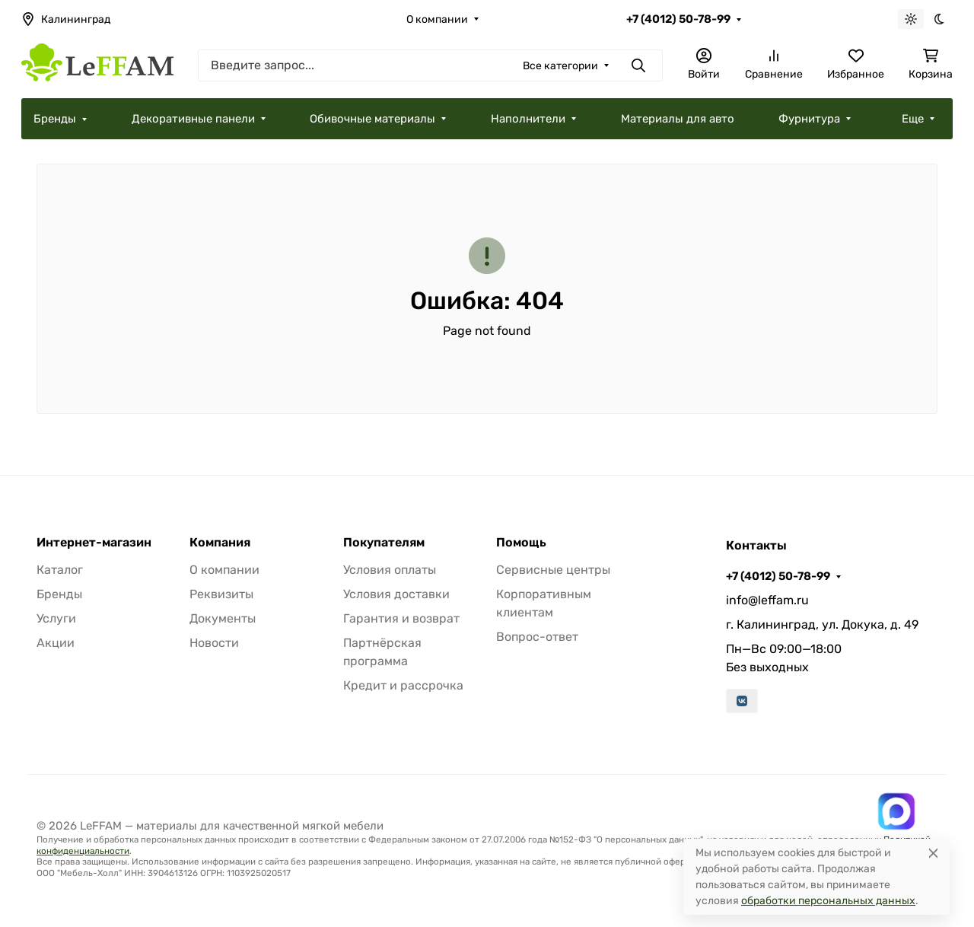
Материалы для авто (677, 119)
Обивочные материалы (372, 119)
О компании (437, 19)
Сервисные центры (553, 569)
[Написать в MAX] (896, 811)
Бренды (54, 119)
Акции (56, 643)
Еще (913, 119)
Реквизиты (221, 594)
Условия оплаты (389, 569)
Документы (222, 618)
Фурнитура (809, 119)
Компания (219, 543)
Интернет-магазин (94, 543)
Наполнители (528, 119)
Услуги (56, 618)
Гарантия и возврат (401, 618)
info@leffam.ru (767, 600)
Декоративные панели (193, 119)
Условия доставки (396, 594)
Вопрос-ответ (537, 636)
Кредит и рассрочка (403, 685)
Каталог (60, 569)
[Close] (933, 853)
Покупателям (384, 543)
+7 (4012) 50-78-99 (678, 19)
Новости (214, 643)
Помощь (521, 543)
